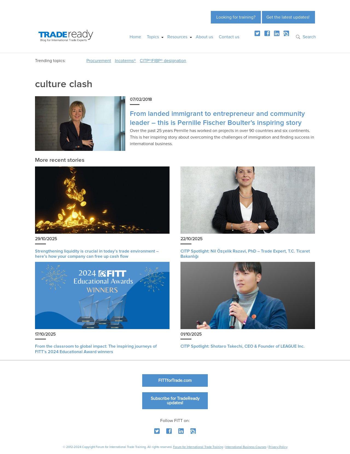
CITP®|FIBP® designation (163, 60)
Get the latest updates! (288, 17)
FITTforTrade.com (175, 380)
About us (204, 37)
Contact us (229, 37)
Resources (177, 37)
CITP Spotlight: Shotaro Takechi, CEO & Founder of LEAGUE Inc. (242, 346)
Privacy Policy (278, 447)
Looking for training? (235, 17)
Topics (153, 37)
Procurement (98, 60)
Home (135, 37)
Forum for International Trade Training (198, 447)
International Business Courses (245, 447)
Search (309, 37)
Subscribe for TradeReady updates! (175, 400)
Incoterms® (125, 60)
